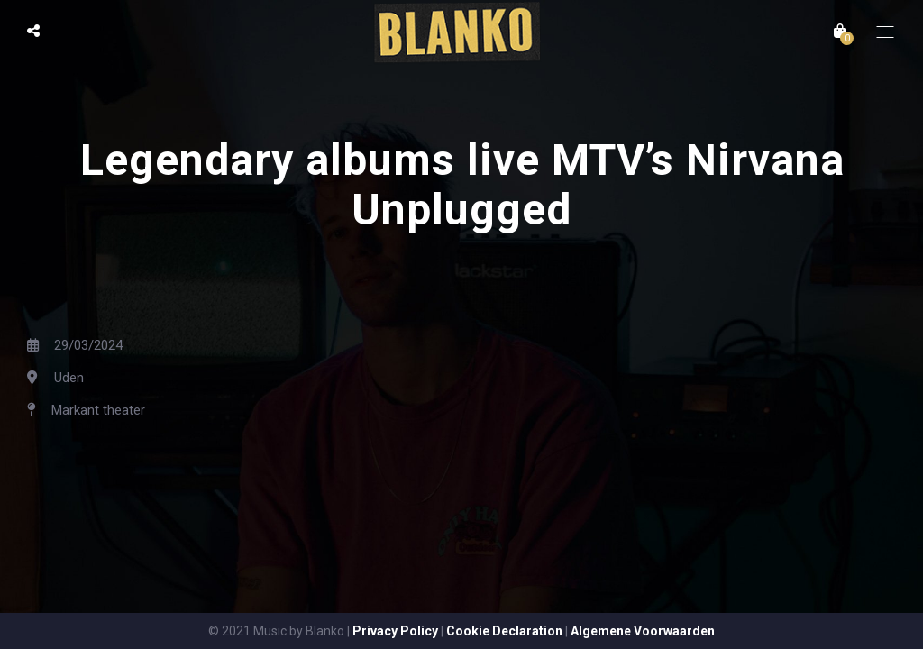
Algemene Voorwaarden (643, 631)
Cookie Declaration (504, 631)
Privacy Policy (395, 631)
